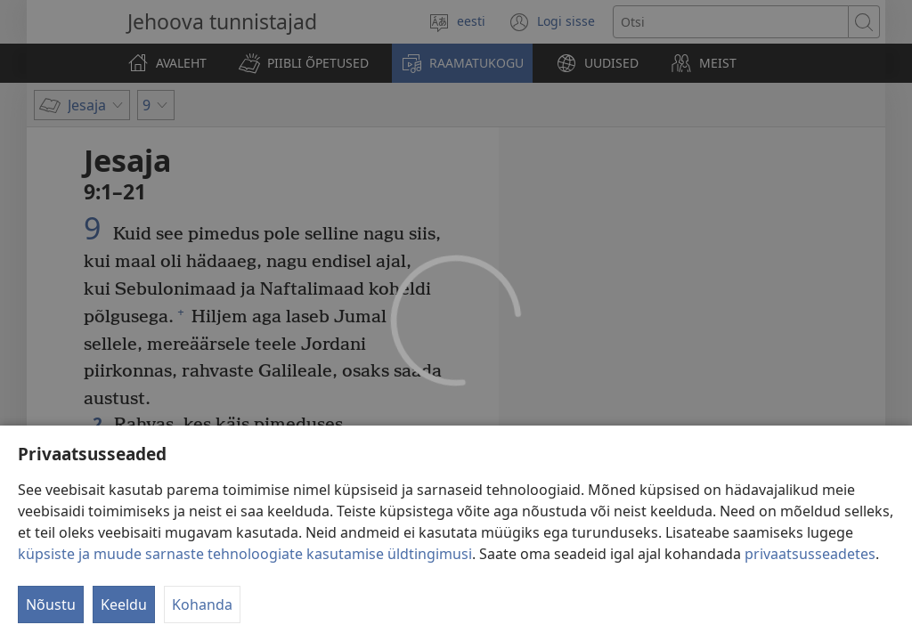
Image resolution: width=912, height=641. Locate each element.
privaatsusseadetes (810, 578)
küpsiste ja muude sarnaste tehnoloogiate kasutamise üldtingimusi (245, 578)
